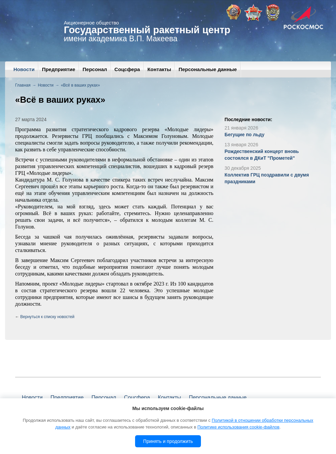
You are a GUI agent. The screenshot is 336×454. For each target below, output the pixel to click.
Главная (23, 85)
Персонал (95, 69)
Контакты (159, 69)
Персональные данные (207, 69)
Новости (24, 69)
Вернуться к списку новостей (47, 316)
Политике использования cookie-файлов (238, 427)
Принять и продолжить (168, 441)
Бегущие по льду (244, 134)
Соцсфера (127, 69)
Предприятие (58, 69)
